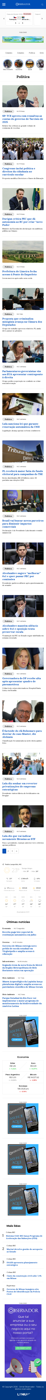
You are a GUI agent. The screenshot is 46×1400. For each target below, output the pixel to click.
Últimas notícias (18, 922)
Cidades (8, 53)
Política (32, 53)
